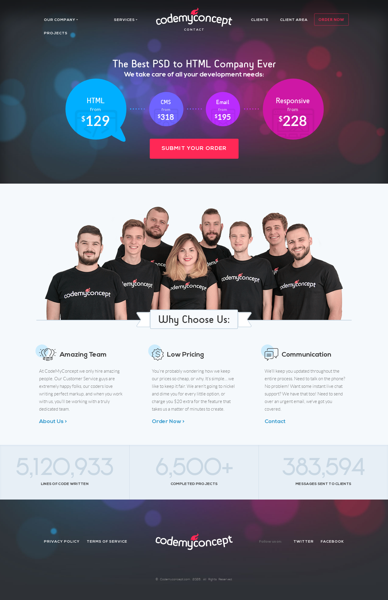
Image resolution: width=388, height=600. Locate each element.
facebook (332, 542)
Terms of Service (107, 542)
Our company (59, 20)
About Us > (53, 422)
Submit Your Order (194, 148)
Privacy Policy (62, 542)
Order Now (331, 20)
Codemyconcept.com (175, 579)
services (124, 20)
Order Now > (168, 422)
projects (56, 33)
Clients (260, 20)
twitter (303, 542)
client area (294, 20)
